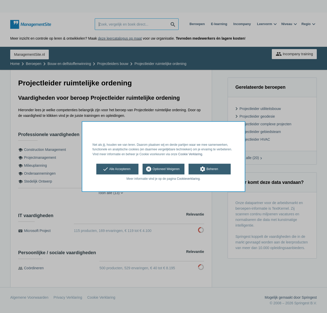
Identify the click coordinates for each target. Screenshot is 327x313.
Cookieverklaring (188, 179)
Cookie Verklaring (190, 154)
